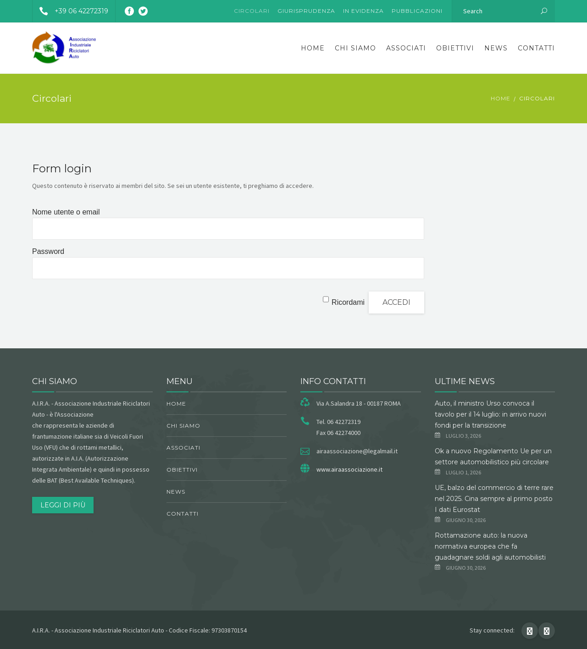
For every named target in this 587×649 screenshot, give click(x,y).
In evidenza (363, 10)
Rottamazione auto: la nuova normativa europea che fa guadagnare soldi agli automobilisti (490, 546)
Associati (406, 48)
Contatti (536, 48)
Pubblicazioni (417, 10)
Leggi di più (62, 505)
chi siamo (355, 48)
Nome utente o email (66, 212)
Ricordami (348, 302)
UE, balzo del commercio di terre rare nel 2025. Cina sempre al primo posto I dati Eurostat (494, 499)
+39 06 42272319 (70, 11)
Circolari (252, 10)
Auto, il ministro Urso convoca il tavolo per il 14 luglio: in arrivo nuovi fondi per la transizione (490, 414)
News (496, 48)
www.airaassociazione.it (349, 469)
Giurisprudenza (306, 10)
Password (48, 251)
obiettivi (455, 48)
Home (313, 48)
